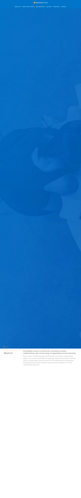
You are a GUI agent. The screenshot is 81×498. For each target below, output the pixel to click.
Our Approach (40, 4)
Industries (56, 4)
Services (49, 4)
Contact (63, 4)
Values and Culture (28, 4)
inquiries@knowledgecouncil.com (35, 422)
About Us (18, 4)
